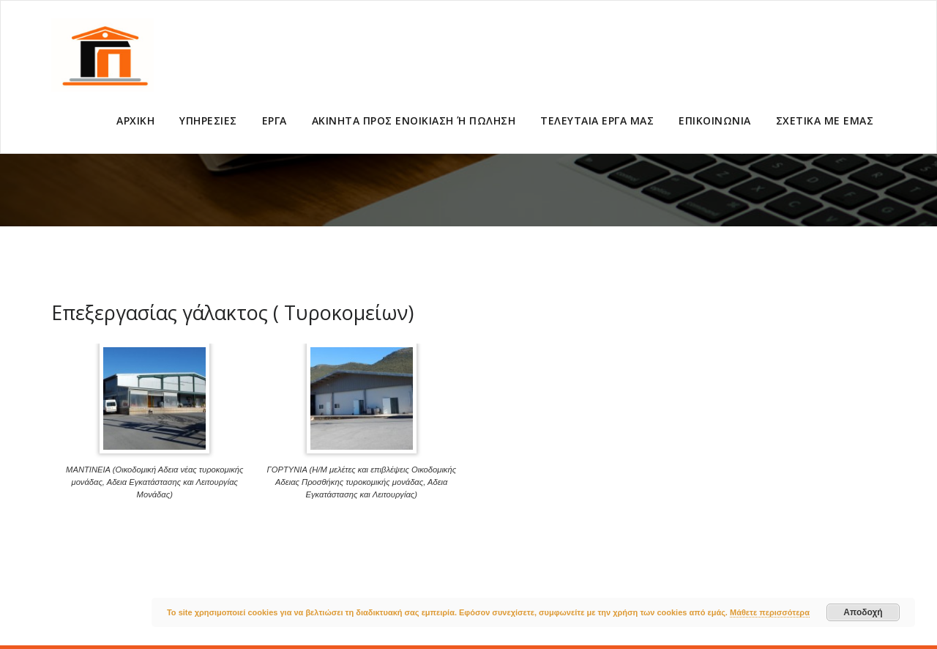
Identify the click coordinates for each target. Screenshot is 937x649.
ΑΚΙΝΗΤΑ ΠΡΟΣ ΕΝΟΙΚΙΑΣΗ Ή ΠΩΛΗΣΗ (414, 120)
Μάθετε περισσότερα (770, 612)
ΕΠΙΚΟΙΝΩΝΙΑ (715, 120)
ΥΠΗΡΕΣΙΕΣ (208, 120)
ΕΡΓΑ (274, 120)
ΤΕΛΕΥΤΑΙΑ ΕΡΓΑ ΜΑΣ (597, 120)
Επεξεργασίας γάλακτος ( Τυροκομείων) (232, 312)
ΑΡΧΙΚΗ (135, 120)
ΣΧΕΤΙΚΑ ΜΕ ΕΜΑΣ (825, 120)
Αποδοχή (862, 612)
